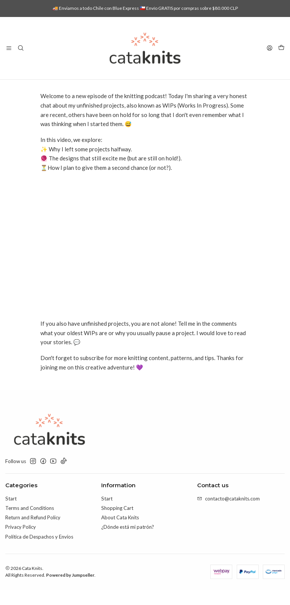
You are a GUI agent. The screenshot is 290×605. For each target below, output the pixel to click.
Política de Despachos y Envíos (39, 552)
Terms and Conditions (29, 523)
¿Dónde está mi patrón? (127, 542)
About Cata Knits (120, 533)
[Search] (20, 48)
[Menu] (9, 48)
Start (11, 514)
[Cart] (281, 48)
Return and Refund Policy (32, 533)
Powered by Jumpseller (70, 590)
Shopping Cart (117, 523)
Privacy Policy (20, 542)
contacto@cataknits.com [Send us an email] (228, 514)
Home (93, 87)
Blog (114, 87)
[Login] (270, 48)
